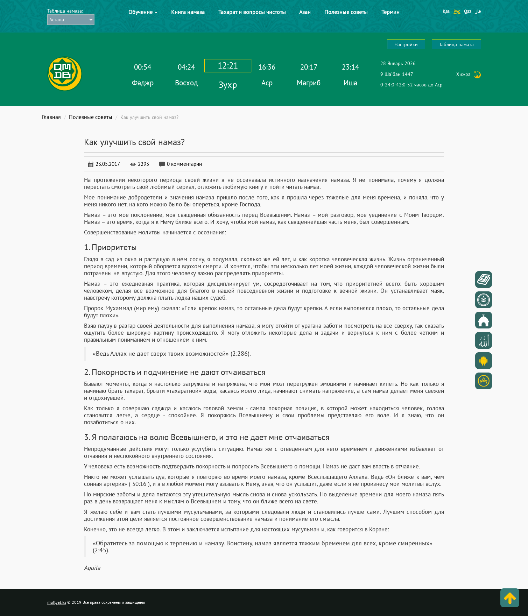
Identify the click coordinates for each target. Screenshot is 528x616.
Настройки (406, 44)
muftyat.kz (56, 602)
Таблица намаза (456, 44)
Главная (51, 116)
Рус (456, 11)
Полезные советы (346, 11)
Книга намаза (188, 11)
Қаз (446, 11)
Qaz (467, 11)
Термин (390, 11)
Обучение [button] (142, 11)
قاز (478, 11)
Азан (305, 11)
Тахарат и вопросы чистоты (252, 11)
